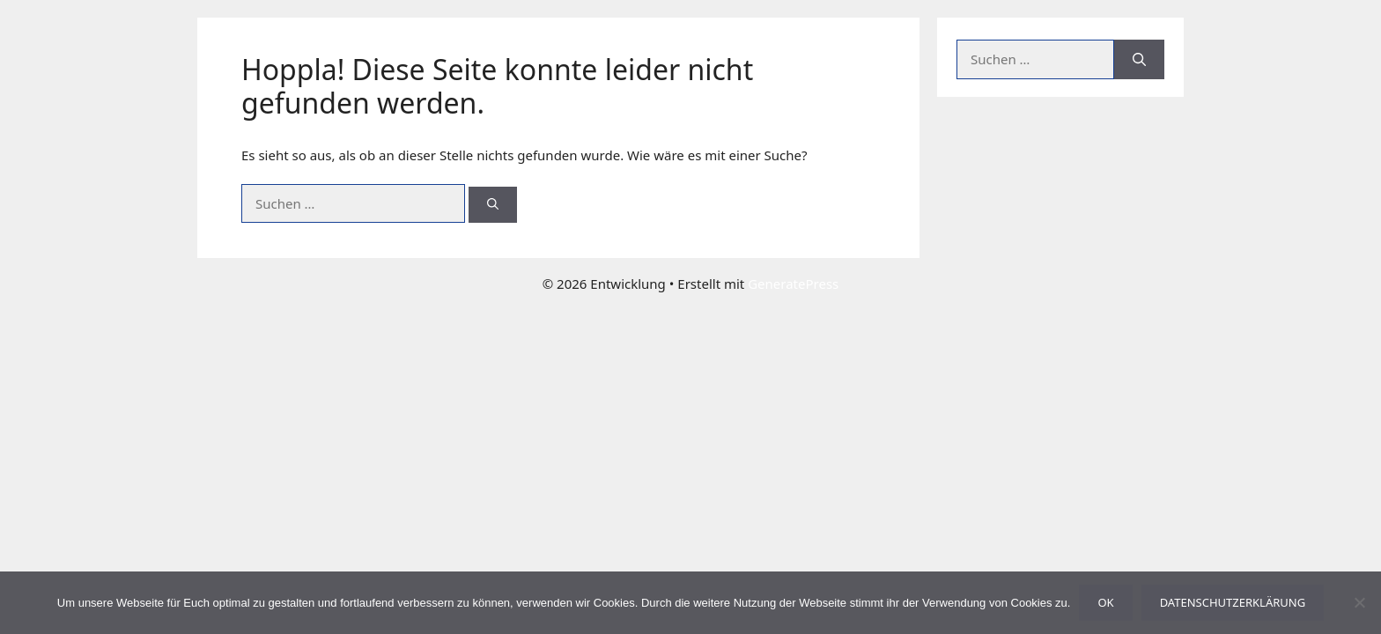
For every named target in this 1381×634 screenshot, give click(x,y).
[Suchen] (493, 205)
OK (1105, 602)
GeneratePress (793, 283)
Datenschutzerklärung (1233, 602)
